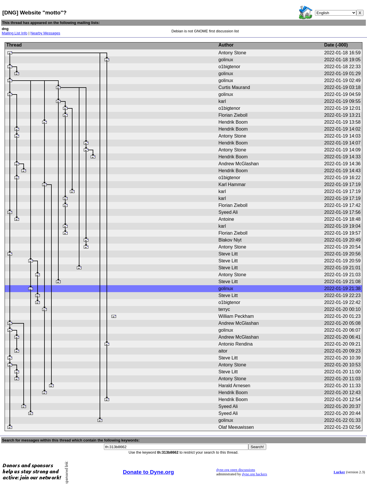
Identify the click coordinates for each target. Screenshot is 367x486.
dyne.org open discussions (235, 470)
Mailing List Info (14, 33)
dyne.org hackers (254, 474)
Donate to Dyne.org (148, 472)
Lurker (339, 472)
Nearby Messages (45, 33)
